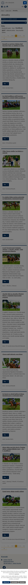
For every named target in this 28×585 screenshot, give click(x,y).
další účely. (17, 574)
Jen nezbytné (14, 582)
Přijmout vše (6, 582)
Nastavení (22, 582)
